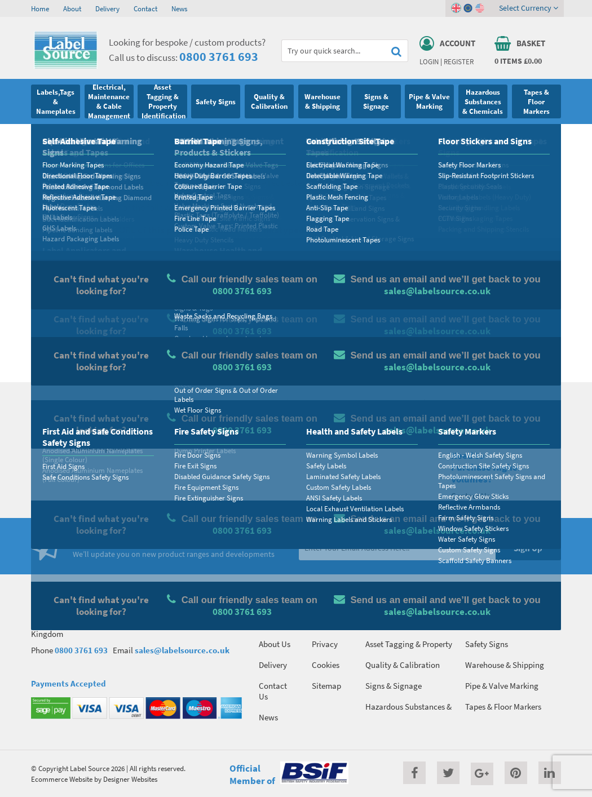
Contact (145, 8)
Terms (322, 623)
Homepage (107, 348)
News (179, 8)
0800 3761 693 (218, 56)
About (72, 8)
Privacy (325, 644)
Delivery (107, 8)
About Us (274, 644)
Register (459, 61)
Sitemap (326, 685)
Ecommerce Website (61, 778)
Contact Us (273, 691)
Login (429, 61)
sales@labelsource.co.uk (182, 650)
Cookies (325, 664)
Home (40, 8)
